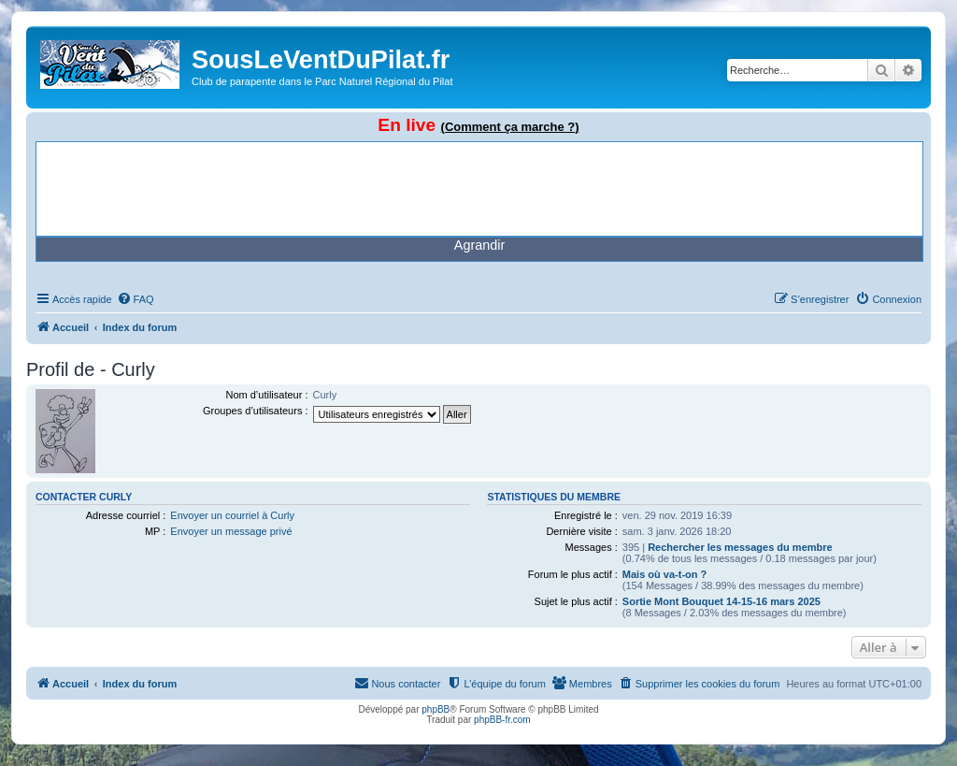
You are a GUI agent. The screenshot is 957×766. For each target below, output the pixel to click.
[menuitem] (135, 299)
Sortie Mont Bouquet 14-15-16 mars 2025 (721, 601)
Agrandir (479, 245)
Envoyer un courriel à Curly (232, 515)
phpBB (435, 709)
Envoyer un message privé (231, 531)
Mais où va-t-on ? (664, 574)
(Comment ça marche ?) (510, 127)
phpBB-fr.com (502, 720)
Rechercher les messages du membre (740, 547)
